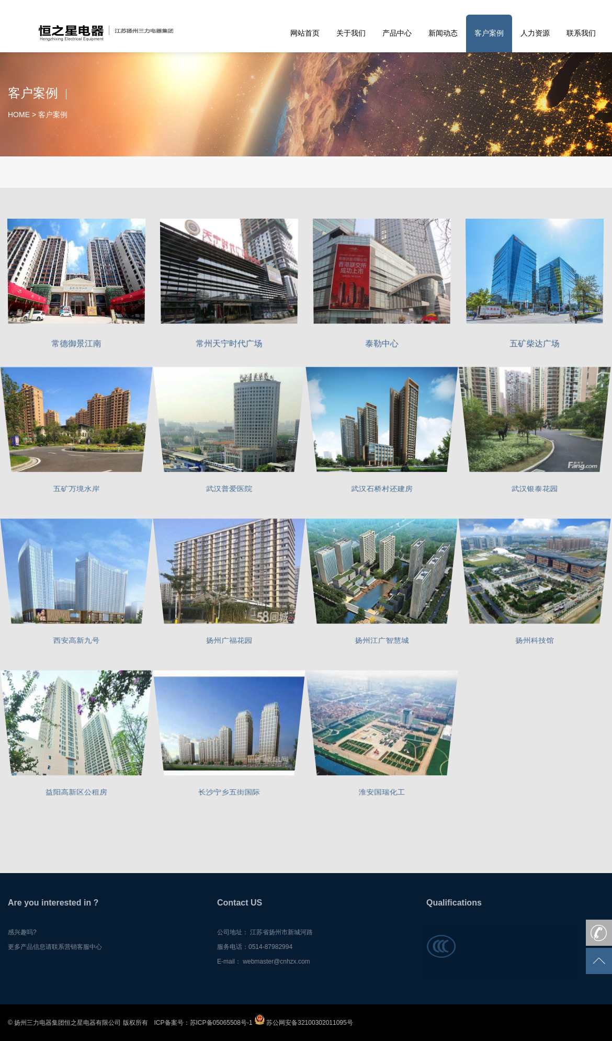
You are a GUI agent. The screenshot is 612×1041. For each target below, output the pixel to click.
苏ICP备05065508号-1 (221, 1022)
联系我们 (581, 33)
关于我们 (351, 33)
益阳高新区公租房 (76, 793)
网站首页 (305, 33)
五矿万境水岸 (76, 490)
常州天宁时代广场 (229, 342)
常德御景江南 (76, 342)
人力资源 (535, 33)
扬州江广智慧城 (382, 642)
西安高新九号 (76, 642)
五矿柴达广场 (534, 342)
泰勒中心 (382, 342)
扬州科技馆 (534, 642)
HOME (19, 114)
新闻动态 (443, 33)
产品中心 (397, 33)
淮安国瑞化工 (381, 793)
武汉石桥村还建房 (381, 490)
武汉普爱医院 (229, 490)
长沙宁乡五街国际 (229, 793)
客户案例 (489, 33)
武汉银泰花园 (534, 490)
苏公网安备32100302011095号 (303, 1022)
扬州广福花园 (229, 642)
